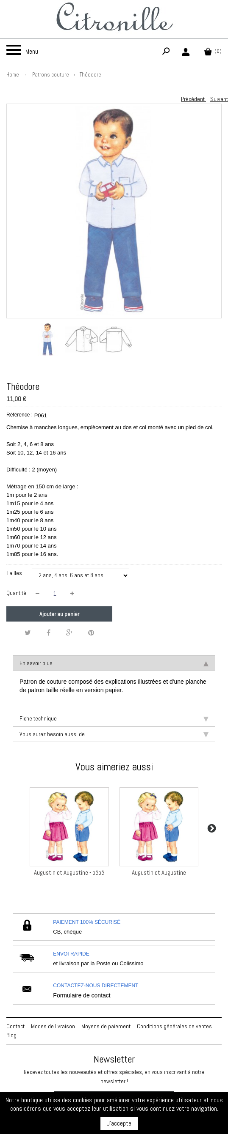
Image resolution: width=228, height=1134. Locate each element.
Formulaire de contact (81, 995)
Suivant (219, 99)
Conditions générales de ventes (174, 1026)
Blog (11, 1035)
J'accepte (119, 1123)
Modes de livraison (53, 1026)
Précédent (193, 99)
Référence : (19, 415)
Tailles (14, 573)
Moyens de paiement (106, 1026)
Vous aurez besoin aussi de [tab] (114, 734)
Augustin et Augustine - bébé (69, 872)
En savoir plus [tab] (114, 663)
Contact (15, 1026)
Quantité (16, 593)
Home (12, 74)
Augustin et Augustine (159, 872)
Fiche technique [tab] (114, 718)
